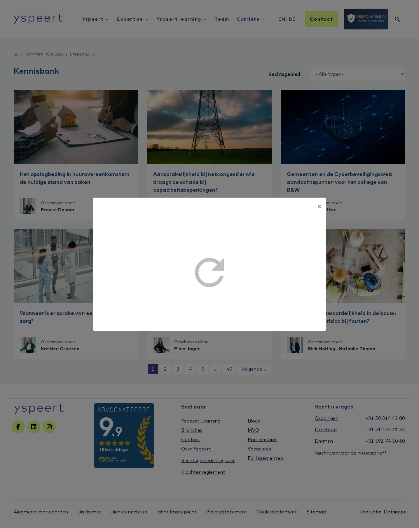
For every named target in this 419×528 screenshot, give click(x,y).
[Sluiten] (319, 206)
